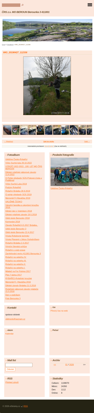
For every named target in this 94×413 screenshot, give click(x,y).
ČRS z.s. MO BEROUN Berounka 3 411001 (25, 12)
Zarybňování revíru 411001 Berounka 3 (23, 254)
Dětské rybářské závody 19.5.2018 (21, 215)
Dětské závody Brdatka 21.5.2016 (20, 285)
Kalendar (9, 334)
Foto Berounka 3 (12, 298)
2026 (71, 365)
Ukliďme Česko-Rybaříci (16, 159)
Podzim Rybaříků (13, 187)
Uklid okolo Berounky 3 (15, 229)
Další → (87, 141)
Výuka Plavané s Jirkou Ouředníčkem (22, 239)
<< (55, 365)
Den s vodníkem (12, 295)
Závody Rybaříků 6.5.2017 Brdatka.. (21, 225)
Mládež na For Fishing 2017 (18, 271)
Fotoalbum (10, 44)
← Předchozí (8, 141)
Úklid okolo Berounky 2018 (17, 218)
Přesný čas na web (59, 311)
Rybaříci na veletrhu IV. (15, 257)
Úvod (3, 44)
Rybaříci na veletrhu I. (15, 268)
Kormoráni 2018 (12, 222)
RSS (26, 406)
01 (66, 365)
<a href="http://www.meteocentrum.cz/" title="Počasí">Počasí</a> (70, 343)
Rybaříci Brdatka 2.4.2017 (17, 243)
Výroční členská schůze (16, 246)
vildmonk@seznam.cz (15, 319)
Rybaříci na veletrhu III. (15, 261)
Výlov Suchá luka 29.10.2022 (18, 163)
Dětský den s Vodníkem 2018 (18, 211)
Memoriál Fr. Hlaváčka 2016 (18, 282)
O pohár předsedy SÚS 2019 (18, 195)
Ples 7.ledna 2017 (13, 275)
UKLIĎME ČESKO (13, 202)
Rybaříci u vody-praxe (15, 250)
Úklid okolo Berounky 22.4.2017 (19, 232)
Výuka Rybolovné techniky (17, 236)
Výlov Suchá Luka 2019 (16, 184)
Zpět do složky (48, 141)
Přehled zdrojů (12, 382)
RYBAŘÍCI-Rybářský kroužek (18, 278)
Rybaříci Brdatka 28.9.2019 (17, 191)
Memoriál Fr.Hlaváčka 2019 (17, 198)
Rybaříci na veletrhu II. (15, 264)
